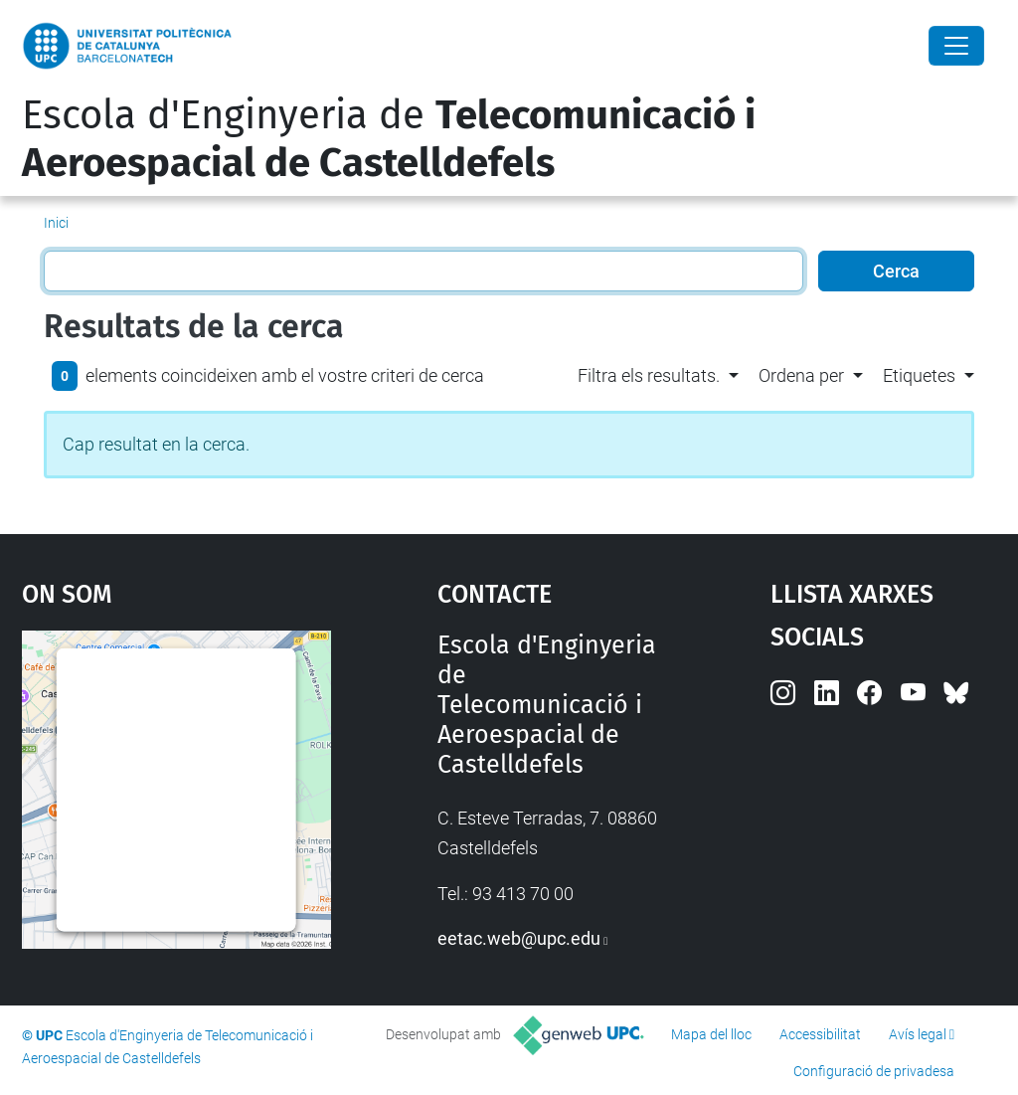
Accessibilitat (820, 1034)
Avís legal (917, 1034)
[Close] (956, 46)
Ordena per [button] (801, 375)
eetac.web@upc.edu (518, 938)
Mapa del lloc (711, 1034)
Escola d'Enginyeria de (389, 139)
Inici (56, 223)
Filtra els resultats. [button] (649, 375)
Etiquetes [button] (919, 375)
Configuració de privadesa (873, 1071)
